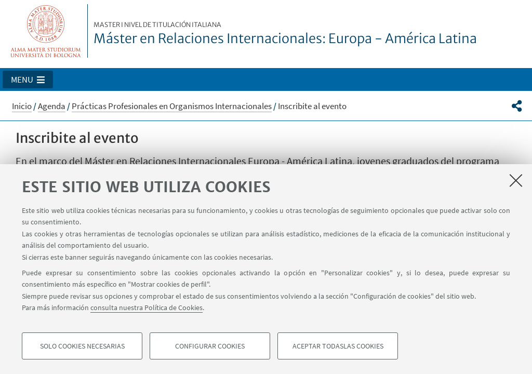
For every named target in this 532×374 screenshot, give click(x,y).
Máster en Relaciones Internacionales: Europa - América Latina (285, 34)
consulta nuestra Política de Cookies (146, 307)
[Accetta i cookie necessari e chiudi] (516, 180)
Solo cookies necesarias (82, 346)
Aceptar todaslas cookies (337, 346)
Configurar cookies (210, 346)
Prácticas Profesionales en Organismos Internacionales (172, 106)
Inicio (22, 106)
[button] (28, 79)
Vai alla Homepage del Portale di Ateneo (46, 31)
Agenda (51, 106)
